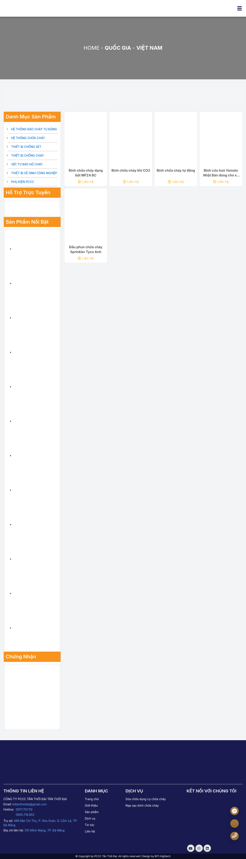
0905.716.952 (25, 814)
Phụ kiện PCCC (22, 182)
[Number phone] (234, 835)
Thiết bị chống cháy (27, 155)
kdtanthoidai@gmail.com (30, 804)
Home (91, 48)
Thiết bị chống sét (26, 146)
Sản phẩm (92, 812)
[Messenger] (234, 811)
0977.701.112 (24, 809)
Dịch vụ (90, 818)
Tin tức (89, 825)
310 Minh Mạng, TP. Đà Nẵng (44, 830)
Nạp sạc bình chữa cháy (142, 805)
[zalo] (234, 824)
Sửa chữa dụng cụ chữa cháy (145, 799)
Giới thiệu (91, 805)
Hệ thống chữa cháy (28, 138)
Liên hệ (86, 183)
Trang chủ (92, 799)
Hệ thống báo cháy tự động (34, 129)
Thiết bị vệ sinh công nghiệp (34, 173)
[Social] (190, 848)
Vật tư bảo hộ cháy (27, 164)
